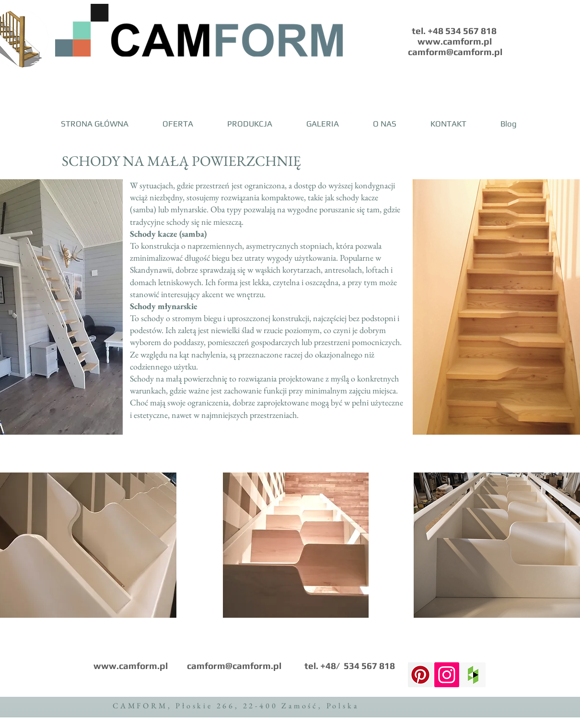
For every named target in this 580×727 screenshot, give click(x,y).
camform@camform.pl (234, 665)
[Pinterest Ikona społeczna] (420, 674)
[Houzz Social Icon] (473, 674)
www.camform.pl (130, 665)
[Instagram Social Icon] (446, 674)
